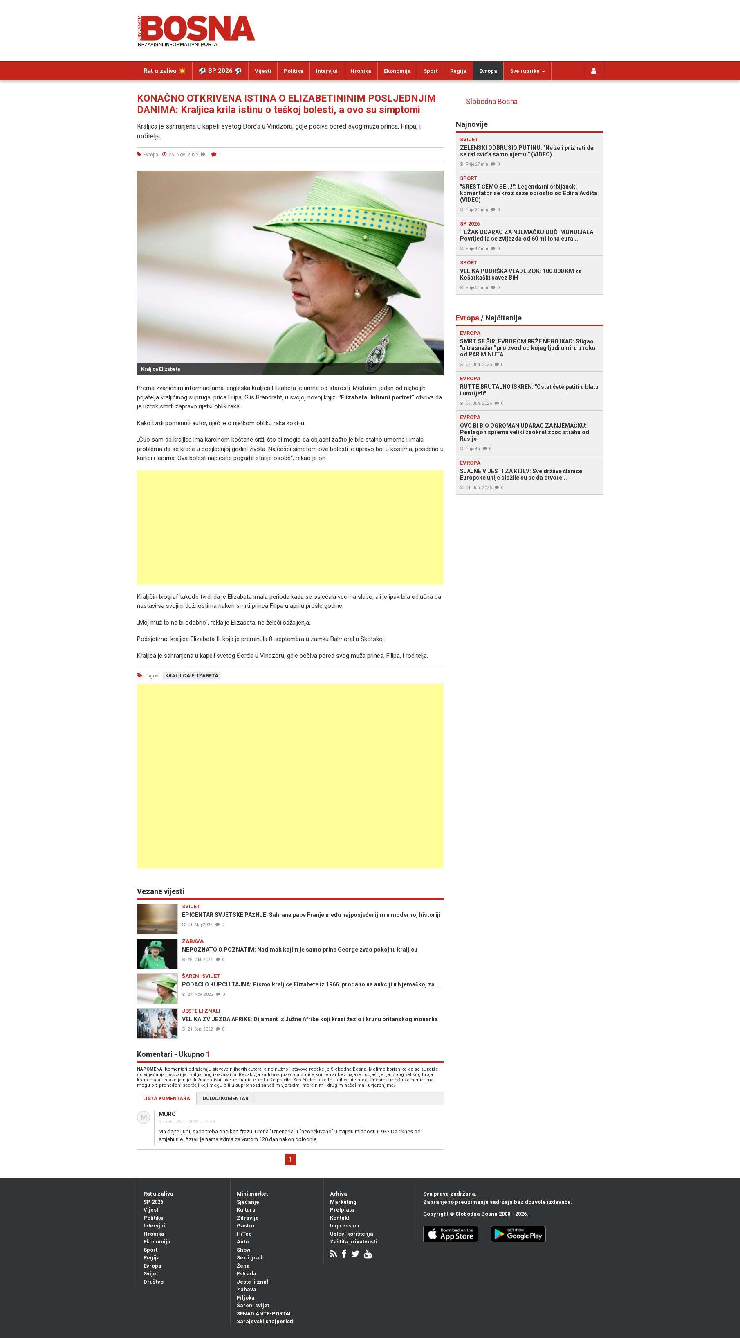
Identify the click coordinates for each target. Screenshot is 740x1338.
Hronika (360, 71)
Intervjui (327, 71)
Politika (293, 71)
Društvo (154, 1282)
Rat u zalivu (158, 1194)
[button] (436, 178)
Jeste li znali (253, 1282)
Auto (243, 1242)
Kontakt (339, 1218)
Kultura (246, 1210)
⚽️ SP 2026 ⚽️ (220, 70)
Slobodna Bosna (492, 101)
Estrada (246, 1273)
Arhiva (338, 1194)
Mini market (252, 1194)
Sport (430, 71)
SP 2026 (153, 1202)
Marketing (343, 1202)
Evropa (488, 71)
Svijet (151, 1273)
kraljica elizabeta (191, 676)
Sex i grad (249, 1258)
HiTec (244, 1234)
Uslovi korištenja (351, 1234)
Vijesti (263, 71)
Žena (243, 1266)
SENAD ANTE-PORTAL (264, 1314)
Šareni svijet (253, 1305)
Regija (458, 71)
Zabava (246, 1289)
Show (244, 1250)
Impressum (344, 1226)
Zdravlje (248, 1218)
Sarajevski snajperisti (265, 1321)
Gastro (245, 1226)
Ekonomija (397, 71)
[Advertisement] (290, 527)
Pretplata (342, 1210)
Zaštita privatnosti (353, 1242)
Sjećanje (248, 1202)
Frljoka (246, 1298)
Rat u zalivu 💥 (165, 70)
